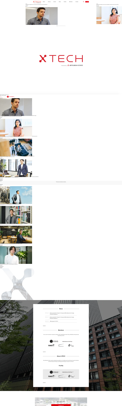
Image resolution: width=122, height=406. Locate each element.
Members (70, 1)
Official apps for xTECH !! (54, 321)
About (44, 1)
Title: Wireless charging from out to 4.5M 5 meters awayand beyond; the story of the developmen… (11, 116)
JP (86, 1)
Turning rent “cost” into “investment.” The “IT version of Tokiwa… (7, 156)
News (60, 1)
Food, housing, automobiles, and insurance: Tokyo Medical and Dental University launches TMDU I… (11, 136)
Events (55, 1)
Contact (76, 1)
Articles (49, 1)
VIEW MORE (1, 180)
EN (87, 1)
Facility (65, 1)
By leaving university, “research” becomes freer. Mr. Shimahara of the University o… (9, 177)
